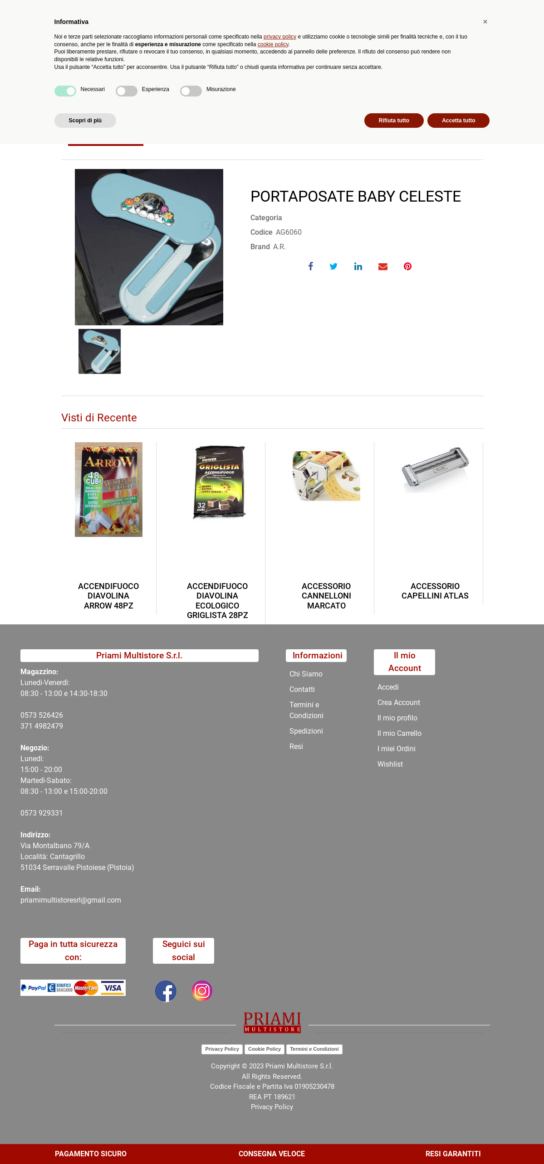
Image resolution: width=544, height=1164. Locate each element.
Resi (296, 746)
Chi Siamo (277, 86)
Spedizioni (306, 731)
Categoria (266, 217)
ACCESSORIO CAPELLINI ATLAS (435, 591)
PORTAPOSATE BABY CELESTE (215, 107)
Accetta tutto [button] (458, 1140)
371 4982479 (41, 726)
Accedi (388, 687)
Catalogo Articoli (126, 107)
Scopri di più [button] (85, 1140)
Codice (261, 232)
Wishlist (390, 764)
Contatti (322, 86)
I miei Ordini (396, 748)
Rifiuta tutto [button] (394, 1140)
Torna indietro (105, 135)
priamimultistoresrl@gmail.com (70, 900)
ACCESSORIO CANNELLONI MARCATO (326, 595)
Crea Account (398, 702)
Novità (183, 86)
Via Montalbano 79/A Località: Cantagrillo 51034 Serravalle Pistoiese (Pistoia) (77, 856)
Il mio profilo (397, 718)
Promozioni (228, 86)
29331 (53, 813)
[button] (202, 49)
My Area (513, 9)
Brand (260, 246)
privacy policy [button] (280, 1056)
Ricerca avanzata (264, 43)
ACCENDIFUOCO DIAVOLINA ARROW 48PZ (108, 595)
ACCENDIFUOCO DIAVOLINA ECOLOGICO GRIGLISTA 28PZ (217, 600)
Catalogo (90, 86)
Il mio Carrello (399, 733)
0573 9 (31, 813)
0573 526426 (41, 715)
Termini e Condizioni (306, 710)
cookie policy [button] (273, 1064)
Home (78, 107)
